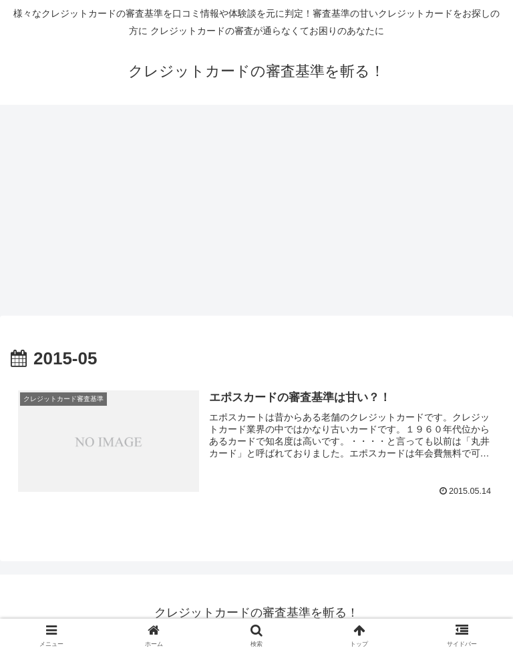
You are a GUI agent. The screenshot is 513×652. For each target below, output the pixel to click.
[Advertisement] (256, 214)
